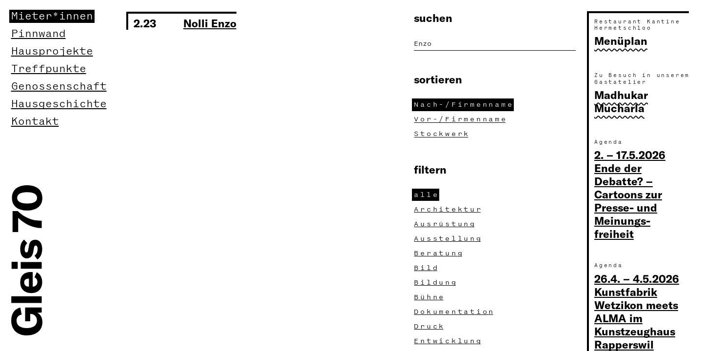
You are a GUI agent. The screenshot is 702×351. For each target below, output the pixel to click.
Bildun (436, 282)
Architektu (448, 209)
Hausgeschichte (59, 104)
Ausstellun (448, 239)
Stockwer (442, 134)
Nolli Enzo (209, 23)
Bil (426, 268)
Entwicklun (448, 341)
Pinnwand (38, 33)
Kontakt (35, 121)
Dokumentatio (454, 312)
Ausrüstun (445, 224)
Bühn (430, 297)
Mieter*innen (52, 16)
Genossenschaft (59, 86)
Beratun (439, 253)
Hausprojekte (52, 51)
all (426, 195)
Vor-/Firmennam (460, 119)
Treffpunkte (48, 69)
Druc (430, 326)
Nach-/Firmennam (464, 104)
